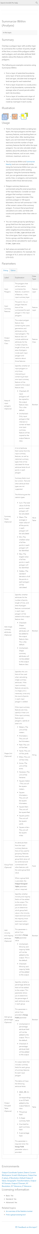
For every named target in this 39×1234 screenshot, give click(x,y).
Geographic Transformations (18, 1181)
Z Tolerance (26, 1186)
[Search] (37, 3)
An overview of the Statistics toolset (19, 1211)
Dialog (5, 270)
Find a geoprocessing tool (16, 1215)
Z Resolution (14, 1178)
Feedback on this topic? (27, 1227)
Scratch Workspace (19, 1175)
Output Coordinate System (12, 1172)
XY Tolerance (16, 1186)
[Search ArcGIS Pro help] (17, 3)
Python (13, 270)
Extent (26, 1172)
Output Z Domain (18, 1183)
